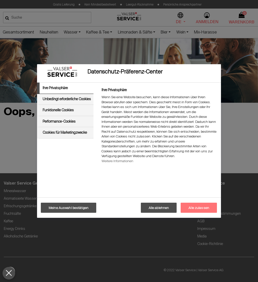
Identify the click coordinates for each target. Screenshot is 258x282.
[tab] (65, 88)
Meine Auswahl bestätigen (68, 208)
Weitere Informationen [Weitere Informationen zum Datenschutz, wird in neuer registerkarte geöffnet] (117, 161)
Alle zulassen (198, 208)
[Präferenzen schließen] (9, 273)
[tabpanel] (159, 127)
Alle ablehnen (159, 208)
